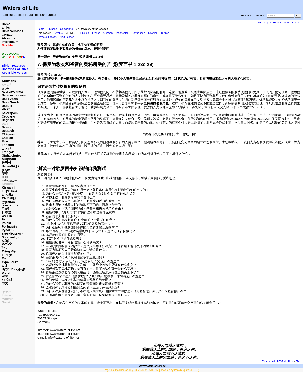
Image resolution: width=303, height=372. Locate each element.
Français (8, 152)
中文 (5, 283)
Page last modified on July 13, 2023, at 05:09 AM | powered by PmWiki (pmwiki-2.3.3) (151, 370)
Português (9, 226)
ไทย (4, 247)
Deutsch (8, 130)
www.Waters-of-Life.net (152, 365)
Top (298, 361)
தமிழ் (5, 240)
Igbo (5, 176)
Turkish (165, 33)
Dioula (6, 127)
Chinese (52, 29)
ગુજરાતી (7, 291)
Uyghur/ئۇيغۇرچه (13, 269)
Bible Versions (12, 31)
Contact (7, 34)
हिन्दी (5, 173)
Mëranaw (8, 201)
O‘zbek (7, 216)
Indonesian (122, 33)
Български (10, 113)
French (96, 33)
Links (6, 27)
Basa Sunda (11, 102)
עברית (6, 169)
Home (6, 24)
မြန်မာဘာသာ (10, 205)
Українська (10, 262)
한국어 (6, 162)
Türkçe (7, 255)
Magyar (7, 298)
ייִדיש (5, 276)
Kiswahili (8, 187)
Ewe (5, 141)
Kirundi (7, 184)
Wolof (6, 272)
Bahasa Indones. (14, 95)
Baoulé (7, 106)
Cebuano (8, 116)
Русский (8, 230)
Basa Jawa (10, 98)
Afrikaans (9, 81)
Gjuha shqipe (11, 155)
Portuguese (138, 33)
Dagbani (8, 120)
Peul (5, 219)
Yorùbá (7, 279)
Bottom (296, 22)
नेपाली (5, 208)
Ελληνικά (8, 134)
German (108, 33)
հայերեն (9, 159)
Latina (6, 295)
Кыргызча (9, 191)
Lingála (7, 194)
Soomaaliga (10, 237)
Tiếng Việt (9, 251)
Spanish (153, 33)
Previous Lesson (47, 36)
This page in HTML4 (270, 22)
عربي (5, 88)
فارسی (6, 148)
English (7, 137)
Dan (5, 123)
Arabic (59, 33)
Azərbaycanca (12, 91)
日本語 (6, 212)
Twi (4, 258)
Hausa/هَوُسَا (10, 166)
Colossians (66, 29)
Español (8, 145)
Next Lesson (67, 36)
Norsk (6, 302)
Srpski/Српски (12, 233)
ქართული (9, 180)
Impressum (10, 41)
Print (286, 22)
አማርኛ (6, 84)
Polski (6, 223)
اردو (4, 265)
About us (8, 38)
